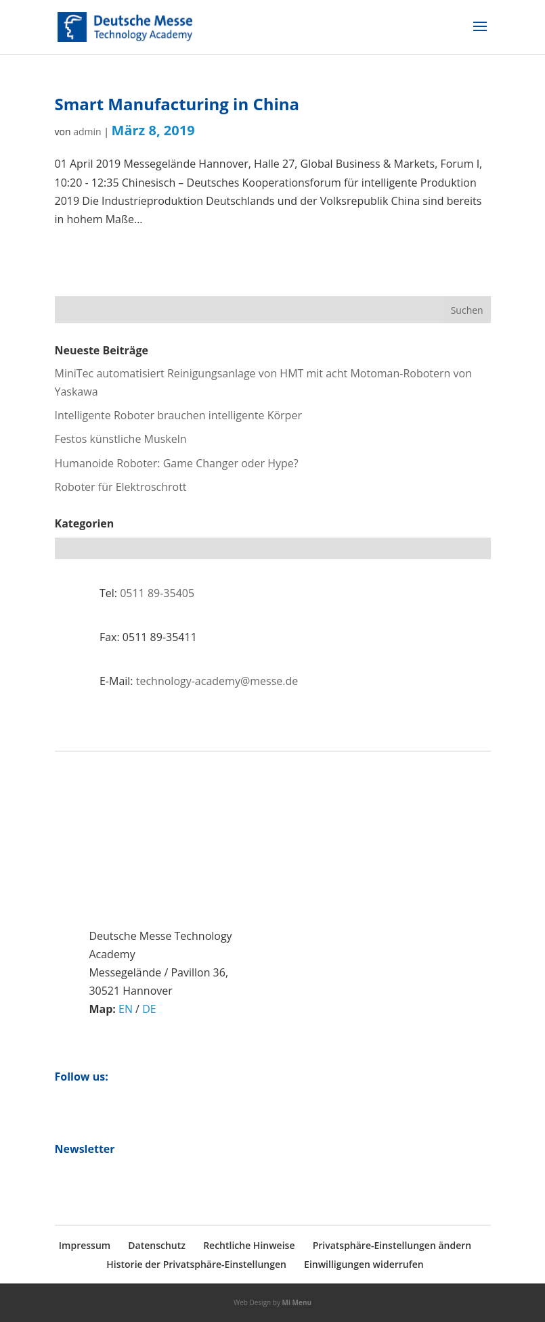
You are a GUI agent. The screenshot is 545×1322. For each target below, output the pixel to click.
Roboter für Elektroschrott (121, 486)
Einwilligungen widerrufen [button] (364, 1264)
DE (149, 1008)
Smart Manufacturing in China (177, 104)
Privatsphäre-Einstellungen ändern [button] (392, 1245)
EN (125, 1008)
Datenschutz (157, 1245)
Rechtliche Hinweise (249, 1245)
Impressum (84, 1245)
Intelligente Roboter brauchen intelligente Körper (178, 415)
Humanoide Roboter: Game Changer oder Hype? (177, 463)
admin (87, 131)
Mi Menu (297, 1302)
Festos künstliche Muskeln (121, 438)
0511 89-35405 (157, 593)
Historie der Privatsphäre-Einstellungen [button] (196, 1264)
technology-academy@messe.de (217, 681)
